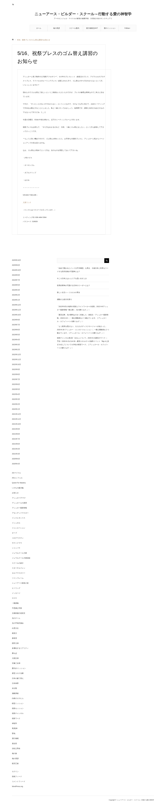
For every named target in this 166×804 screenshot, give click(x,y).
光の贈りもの (81, 310)
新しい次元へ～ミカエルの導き (68, 292)
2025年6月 (16, 265)
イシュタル (16, 523)
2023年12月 (16, 305)
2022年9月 (16, 369)
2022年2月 (16, 404)
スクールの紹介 (18, 563)
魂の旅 (14, 753)
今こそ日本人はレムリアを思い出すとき (72, 278)
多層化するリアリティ (20, 648)
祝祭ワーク (16, 718)
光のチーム (16, 618)
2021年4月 (16, 449)
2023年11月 (16, 310)
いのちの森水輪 (18, 488)
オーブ (14, 533)
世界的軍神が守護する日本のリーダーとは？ (73, 285)
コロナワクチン (18, 538)
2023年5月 (16, 335)
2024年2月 (16, 295)
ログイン (15, 771)
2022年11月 (16, 359)
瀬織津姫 (15, 693)
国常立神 (15, 643)
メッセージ (16, 593)
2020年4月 (16, 464)
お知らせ (15, 493)
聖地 (13, 733)
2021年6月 (16, 444)
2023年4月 (16, 340)
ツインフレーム (18, 578)
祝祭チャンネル (18, 713)
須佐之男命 (16, 748)
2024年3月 (16, 290)
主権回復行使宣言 (18, 613)
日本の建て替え (18, 678)
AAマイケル (16, 473)
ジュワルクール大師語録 (21, 558)
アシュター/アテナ (19, 498)
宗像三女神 (16, 663)
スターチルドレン (18, 568)
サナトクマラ (17, 543)
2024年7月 (16, 280)
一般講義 (15, 603)
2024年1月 (16, 300)
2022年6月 (16, 384)
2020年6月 (16, 459)
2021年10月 (16, 424)
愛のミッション (110, 28)
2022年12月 (16, 354)
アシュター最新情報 (19, 508)
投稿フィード (17, 776)
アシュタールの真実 (19, 503)
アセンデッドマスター (20, 513)
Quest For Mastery (19, 483)
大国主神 (15, 658)
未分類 (14, 688)
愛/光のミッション (19, 668)
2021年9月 (16, 429)
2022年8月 (16, 374)
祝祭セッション (18, 708)
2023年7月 (16, 325)
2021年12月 (16, 414)
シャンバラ (16, 548)
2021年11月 (16, 419)
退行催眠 (15, 738)
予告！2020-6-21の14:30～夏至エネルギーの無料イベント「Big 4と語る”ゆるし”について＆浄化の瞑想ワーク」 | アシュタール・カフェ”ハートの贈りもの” (83, 344)
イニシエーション (18, 528)
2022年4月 (16, 394)
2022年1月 (16, 409)
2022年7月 (16, 379)
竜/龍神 (14, 728)
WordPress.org (17, 786)
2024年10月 (16, 270)
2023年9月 (16, 320)
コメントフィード (18, 781)
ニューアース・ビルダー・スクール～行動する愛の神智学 (83, 14)
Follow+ (127, 28)
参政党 (14, 638)
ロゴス (14, 598)
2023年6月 (16, 330)
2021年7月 (16, 439)
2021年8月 (16, 434)
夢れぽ (14, 653)
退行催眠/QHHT (92, 28)
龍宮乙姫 (15, 763)
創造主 (14, 633)
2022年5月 (16, 389)
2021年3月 (16, 454)
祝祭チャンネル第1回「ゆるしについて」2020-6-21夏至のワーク (81, 338)
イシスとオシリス (18, 518)
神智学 (14, 723)
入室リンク (27, 202)
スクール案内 (74, 28)
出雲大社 (15, 628)
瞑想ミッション (18, 703)
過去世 (14, 743)
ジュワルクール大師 (19, 553)
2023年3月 (16, 344)
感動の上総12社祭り (64, 299)
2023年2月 (16, 349)
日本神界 (15, 683)
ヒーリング (16, 588)
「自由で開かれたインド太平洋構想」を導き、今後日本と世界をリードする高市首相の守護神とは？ (82, 269)
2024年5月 (16, 285)
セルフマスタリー (18, 573)
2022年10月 (16, 364)
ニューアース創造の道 (20, 583)
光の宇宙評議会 (18, 623)
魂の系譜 (56, 28)
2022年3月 (16, 399)
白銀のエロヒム (18, 698)
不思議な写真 (17, 608)
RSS (13, 4)
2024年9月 (16, 275)
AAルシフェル (17, 478)
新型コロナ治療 (18, 673)
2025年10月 (16, 260)
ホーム (38, 28)
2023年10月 (16, 315)
